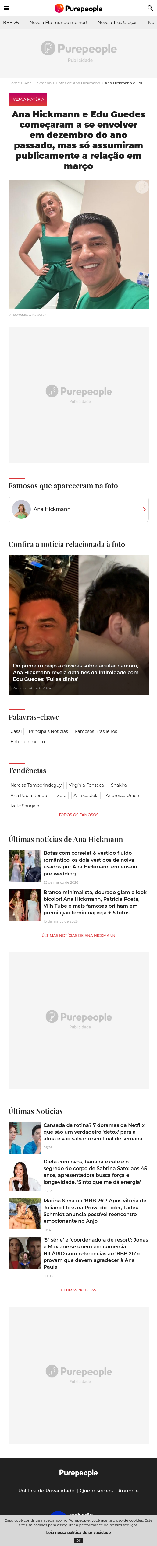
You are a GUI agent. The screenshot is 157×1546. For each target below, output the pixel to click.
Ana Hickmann (38, 83)
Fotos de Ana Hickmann (78, 83)
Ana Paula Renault (30, 795)
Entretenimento (28, 741)
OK (78, 1540)
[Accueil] (79, 8)
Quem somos (96, 1491)
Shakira (119, 785)
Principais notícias (48, 731)
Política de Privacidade (46, 1491)
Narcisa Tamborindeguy (36, 785)
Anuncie (128, 1491)
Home (14, 83)
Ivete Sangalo (25, 806)
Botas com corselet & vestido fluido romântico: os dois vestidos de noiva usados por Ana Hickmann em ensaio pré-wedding (90, 863)
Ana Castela (85, 795)
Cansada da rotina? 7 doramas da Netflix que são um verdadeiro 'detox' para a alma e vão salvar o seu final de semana (94, 1132)
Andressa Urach (122, 795)
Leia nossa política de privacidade (78, 1532)
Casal (16, 731)
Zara (61, 795)
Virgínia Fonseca (86, 785)
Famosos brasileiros (96, 731)
